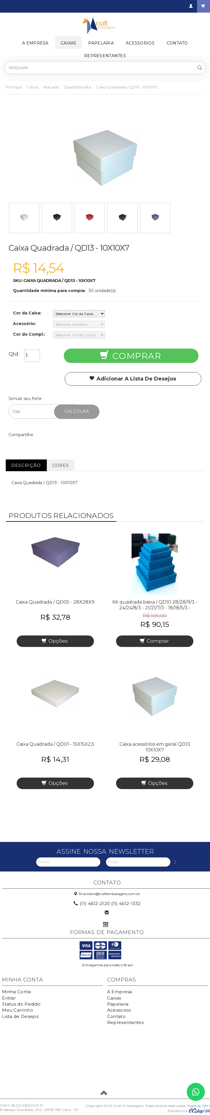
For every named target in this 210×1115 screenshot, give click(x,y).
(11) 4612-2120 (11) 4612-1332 (107, 903)
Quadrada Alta (78, 87)
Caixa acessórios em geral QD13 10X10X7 (155, 747)
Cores (60, 465)
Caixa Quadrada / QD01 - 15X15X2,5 (55, 744)
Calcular (76, 411)
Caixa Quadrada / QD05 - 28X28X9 (55, 602)
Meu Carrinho (17, 1010)
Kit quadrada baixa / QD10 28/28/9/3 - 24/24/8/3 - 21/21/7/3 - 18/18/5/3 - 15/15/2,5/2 (154, 607)
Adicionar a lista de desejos (132, 379)
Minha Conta (16, 991)
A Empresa (35, 43)
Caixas (68, 43)
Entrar (9, 998)
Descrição (26, 465)
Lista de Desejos (20, 1016)
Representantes (105, 55)
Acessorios (140, 43)
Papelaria (101, 43)
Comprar (130, 356)
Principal (14, 87)
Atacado (51, 87)
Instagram (105, 924)
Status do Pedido (21, 1004)
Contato (177, 43)
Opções (55, 641)
